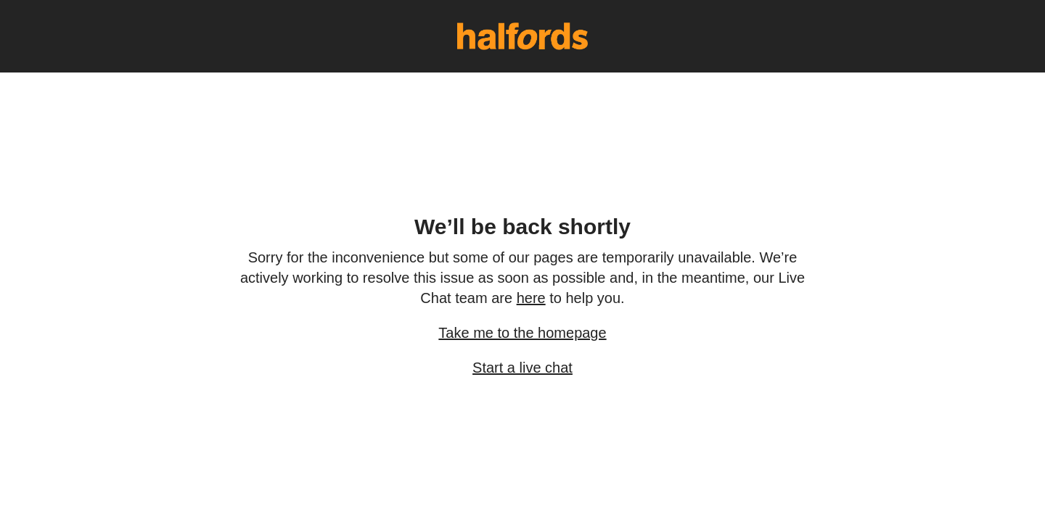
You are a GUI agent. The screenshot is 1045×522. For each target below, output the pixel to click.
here (531, 298)
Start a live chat (522, 368)
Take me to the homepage (522, 333)
